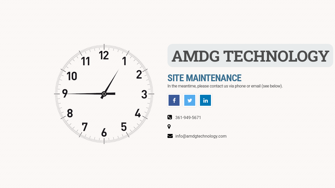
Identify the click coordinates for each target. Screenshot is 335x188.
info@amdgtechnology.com (201, 136)
